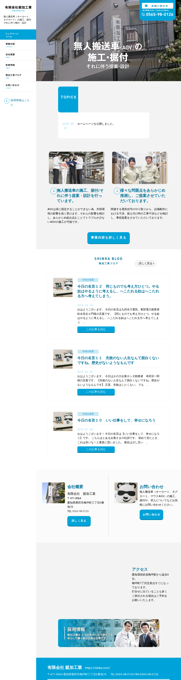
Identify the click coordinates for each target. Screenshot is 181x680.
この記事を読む (96, 303)
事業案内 (81, 659)
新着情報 (143, 659)
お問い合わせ (151, 460)
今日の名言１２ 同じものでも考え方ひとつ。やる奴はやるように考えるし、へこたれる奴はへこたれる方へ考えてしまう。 (118, 265)
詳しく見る (145, 237)
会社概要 (75, 460)
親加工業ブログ (61, 665)
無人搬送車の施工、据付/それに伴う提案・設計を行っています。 (80, 169)
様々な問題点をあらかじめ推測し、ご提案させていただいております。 (142, 169)
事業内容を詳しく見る (108, 212)
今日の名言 (88, 254)
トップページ (60, 659)
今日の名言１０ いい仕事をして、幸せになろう (116, 395)
